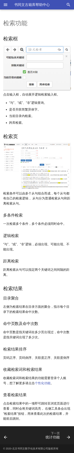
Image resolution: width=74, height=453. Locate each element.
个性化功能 (43, 383)
